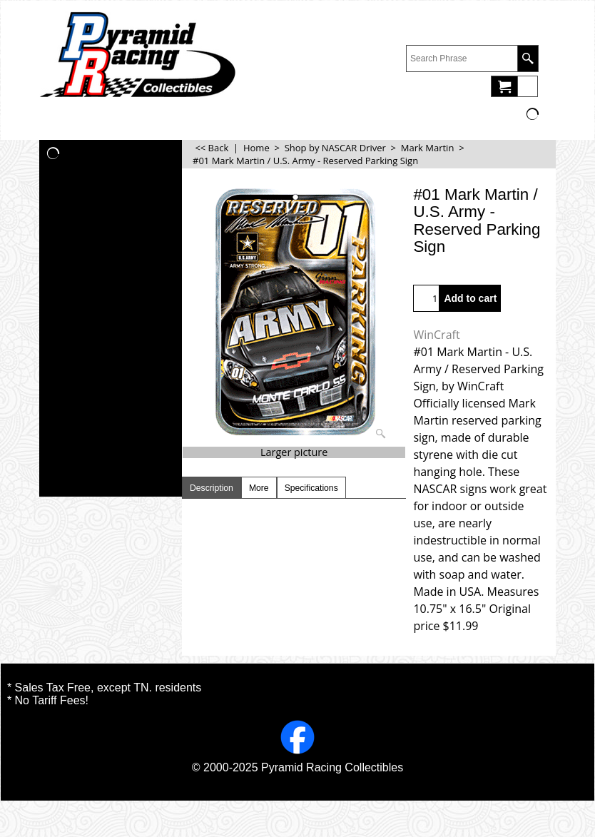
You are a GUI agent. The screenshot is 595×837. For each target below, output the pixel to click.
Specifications (311, 488)
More (259, 488)
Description (211, 488)
